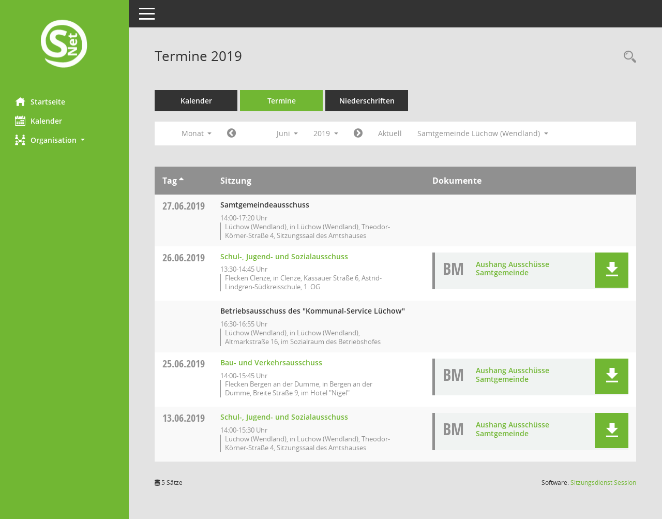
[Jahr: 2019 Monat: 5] (232, 133)
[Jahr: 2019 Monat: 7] (359, 133)
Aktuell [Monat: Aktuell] (390, 133)
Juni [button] (287, 133)
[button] (64, 140)
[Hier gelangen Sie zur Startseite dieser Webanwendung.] (64, 44)
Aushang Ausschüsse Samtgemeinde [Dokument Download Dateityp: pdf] (512, 268)
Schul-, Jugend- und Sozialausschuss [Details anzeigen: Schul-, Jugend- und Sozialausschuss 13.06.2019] (285, 417)
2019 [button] (326, 133)
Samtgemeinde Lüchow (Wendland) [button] (483, 133)
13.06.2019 (184, 418)
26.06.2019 (184, 257)
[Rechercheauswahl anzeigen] (627, 57)
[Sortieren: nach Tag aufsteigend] (181, 180)
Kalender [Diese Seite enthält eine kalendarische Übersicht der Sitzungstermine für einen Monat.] (39, 120)
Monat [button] (197, 133)
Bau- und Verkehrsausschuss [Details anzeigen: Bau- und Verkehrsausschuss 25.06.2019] (272, 362)
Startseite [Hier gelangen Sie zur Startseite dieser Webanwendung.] (41, 101)
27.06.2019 (184, 206)
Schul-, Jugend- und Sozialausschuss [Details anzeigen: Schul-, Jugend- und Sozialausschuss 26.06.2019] (285, 256)
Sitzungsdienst (603, 482)
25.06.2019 (184, 363)
